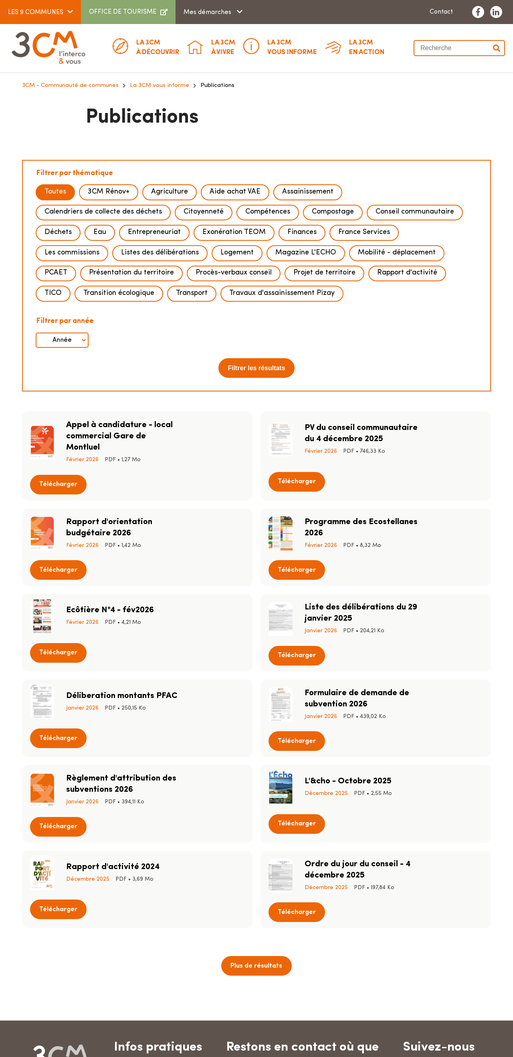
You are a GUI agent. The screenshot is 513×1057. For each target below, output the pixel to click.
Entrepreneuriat (154, 231)
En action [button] (366, 47)
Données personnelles (336, 1043)
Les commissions (71, 251)
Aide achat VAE (235, 192)
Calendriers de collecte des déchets (103, 211)
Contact (441, 12)
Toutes (55, 192)
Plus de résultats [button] (256, 820)
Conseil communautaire (415, 211)
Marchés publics (131, 1043)
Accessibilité (400, 1043)
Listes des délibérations (160, 251)
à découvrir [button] (157, 47)
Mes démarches (208, 12)
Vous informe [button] (292, 47)
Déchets (58, 231)
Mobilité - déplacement (397, 251)
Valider (497, 48)
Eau (99, 231)
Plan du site (184, 1043)
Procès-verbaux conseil (234, 271)
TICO (53, 291)
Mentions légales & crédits (252, 1043)
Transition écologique (118, 291)
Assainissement (307, 192)
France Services (364, 231)
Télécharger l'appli (276, 962)
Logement (237, 251)
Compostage (333, 211)
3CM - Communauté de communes (70, 86)
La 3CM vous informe (159, 86)
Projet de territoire (324, 271)
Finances (302, 231)
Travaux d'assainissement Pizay (282, 291)
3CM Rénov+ (108, 192)
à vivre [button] (223, 47)
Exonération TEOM (234, 231)
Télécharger (217, 439)
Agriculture (169, 192)
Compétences (267, 211)
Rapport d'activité (407, 271)
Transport (192, 291)
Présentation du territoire (131, 271)
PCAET (55, 271)
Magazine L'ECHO (305, 251)
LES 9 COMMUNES (35, 12)
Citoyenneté (204, 211)
